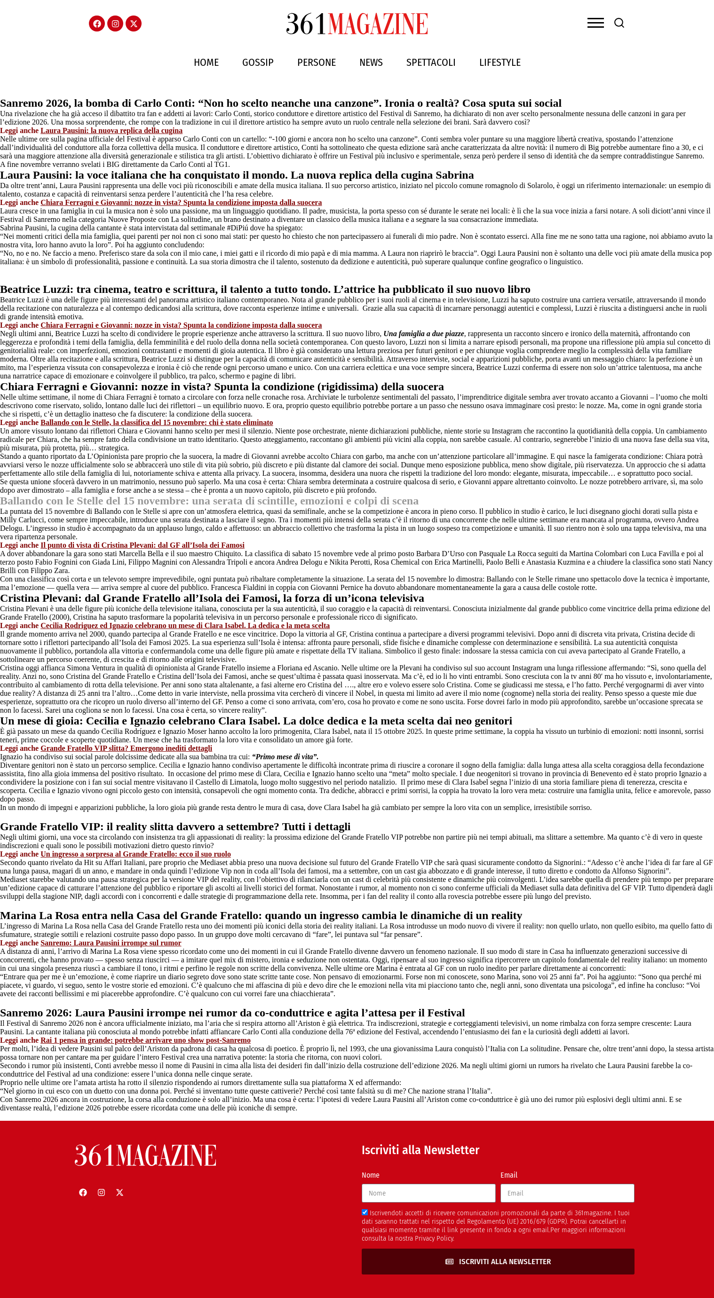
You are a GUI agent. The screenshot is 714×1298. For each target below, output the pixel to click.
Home (206, 62)
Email (508, 1175)
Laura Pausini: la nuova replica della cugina (111, 130)
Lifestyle (500, 62)
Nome (371, 1175)
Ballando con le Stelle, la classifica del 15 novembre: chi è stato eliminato (156, 422)
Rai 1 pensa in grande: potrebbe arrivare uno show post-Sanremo (145, 1040)
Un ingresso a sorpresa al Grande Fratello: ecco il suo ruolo (135, 854)
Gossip (258, 62)
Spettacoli (431, 62)
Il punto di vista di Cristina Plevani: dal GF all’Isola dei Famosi (142, 545)
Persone (316, 62)
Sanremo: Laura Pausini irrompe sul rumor (110, 943)
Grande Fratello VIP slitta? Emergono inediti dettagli (126, 748)
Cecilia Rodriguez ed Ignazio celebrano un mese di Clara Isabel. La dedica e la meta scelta (185, 625)
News (371, 62)
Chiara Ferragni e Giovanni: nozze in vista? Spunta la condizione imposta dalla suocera (181, 202)
